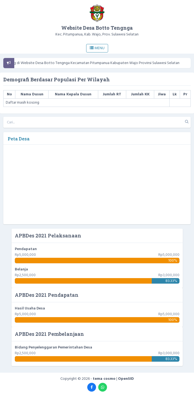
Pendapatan (26, 249)
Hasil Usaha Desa (30, 308)
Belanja (21, 269)
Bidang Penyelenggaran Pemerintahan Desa (53, 347)
